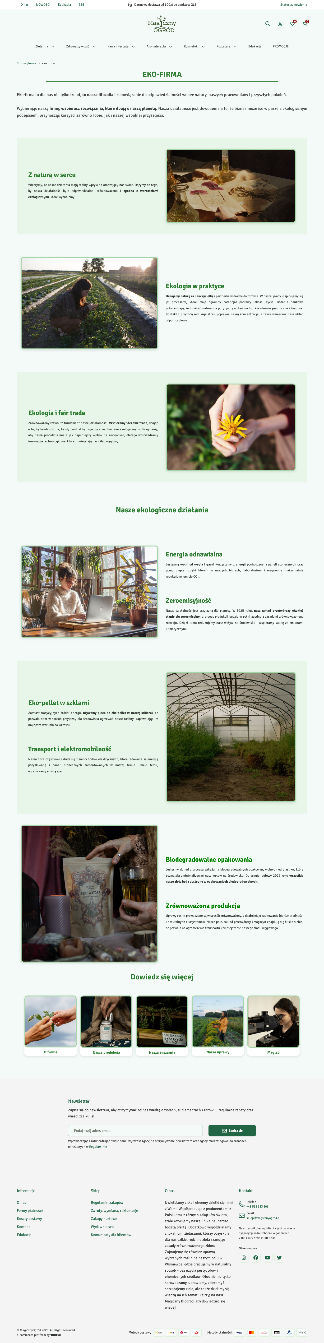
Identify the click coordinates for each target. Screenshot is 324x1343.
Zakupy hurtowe (104, 1218)
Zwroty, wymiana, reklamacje (114, 1210)
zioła (178, 882)
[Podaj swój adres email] (135, 1130)
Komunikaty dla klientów (111, 1234)
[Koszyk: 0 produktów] (304, 23)
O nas (24, 5)
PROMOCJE (281, 46)
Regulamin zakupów (107, 1202)
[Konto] (280, 23)
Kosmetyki (194, 46)
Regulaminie (98, 1147)
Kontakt (23, 1226)
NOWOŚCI (43, 5)
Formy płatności (30, 1210)
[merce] (55, 1335)
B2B (81, 5)
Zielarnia (45, 46)
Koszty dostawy (29, 1218)
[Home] (162, 23)
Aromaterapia (159, 46)
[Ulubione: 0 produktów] (292, 23)
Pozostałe (227, 46)
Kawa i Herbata (121, 46)
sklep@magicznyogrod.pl (263, 1218)
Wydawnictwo (102, 1226)
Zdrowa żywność (81, 46)
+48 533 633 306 (257, 1207)
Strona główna (26, 63)
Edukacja (64, 5)
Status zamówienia (293, 5)
